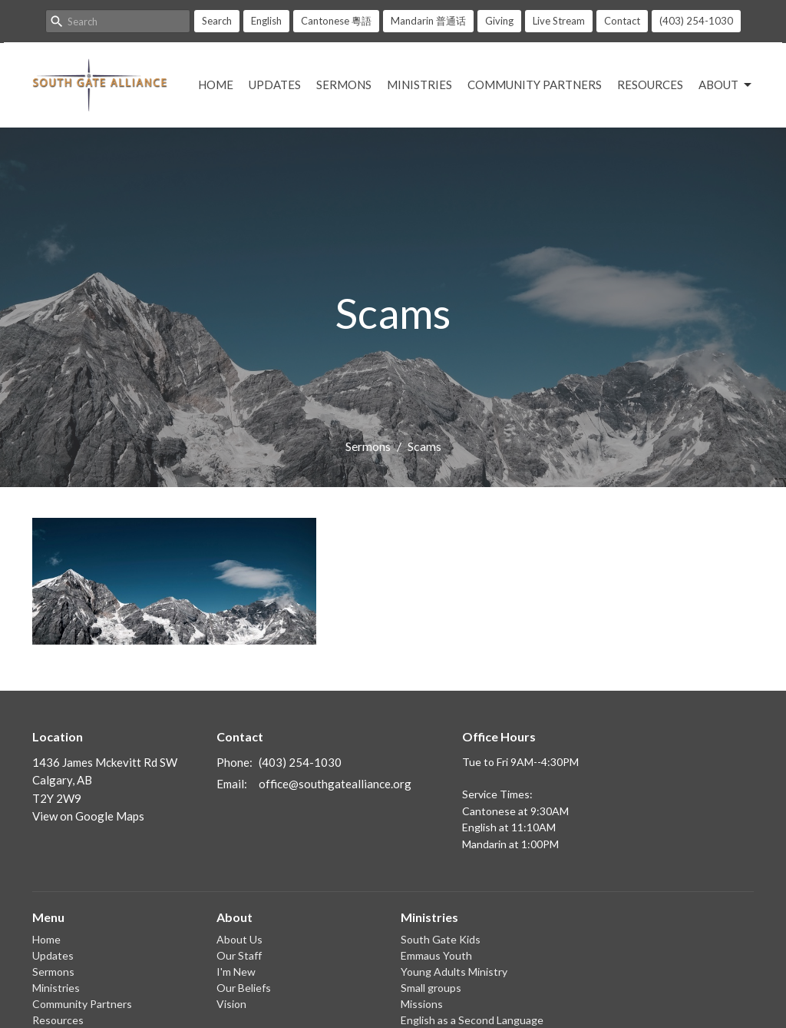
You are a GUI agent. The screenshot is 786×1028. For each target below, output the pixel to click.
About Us (239, 939)
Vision (231, 1003)
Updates (275, 84)
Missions (422, 1003)
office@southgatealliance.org (335, 784)
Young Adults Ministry (454, 971)
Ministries (419, 84)
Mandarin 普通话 (428, 21)
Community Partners (534, 84)
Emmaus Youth (436, 955)
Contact (622, 21)
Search (217, 21)
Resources (650, 84)
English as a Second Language (472, 1019)
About (726, 85)
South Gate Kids (441, 939)
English (266, 21)
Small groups (431, 987)
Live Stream (559, 21)
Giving (499, 21)
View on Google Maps (88, 816)
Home (215, 84)
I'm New (236, 971)
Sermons (344, 84)
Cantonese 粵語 (336, 21)
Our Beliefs (243, 987)
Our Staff (239, 955)
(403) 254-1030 (696, 21)
